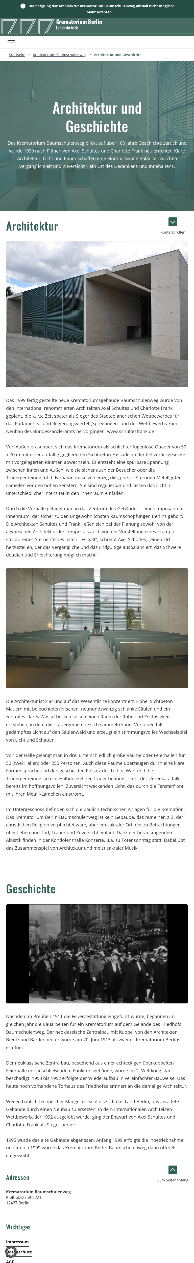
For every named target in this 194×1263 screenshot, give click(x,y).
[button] (11, 1252)
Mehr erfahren (99, 12)
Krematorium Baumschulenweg (59, 54)
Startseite (17, 54)
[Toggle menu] (11, 42)
